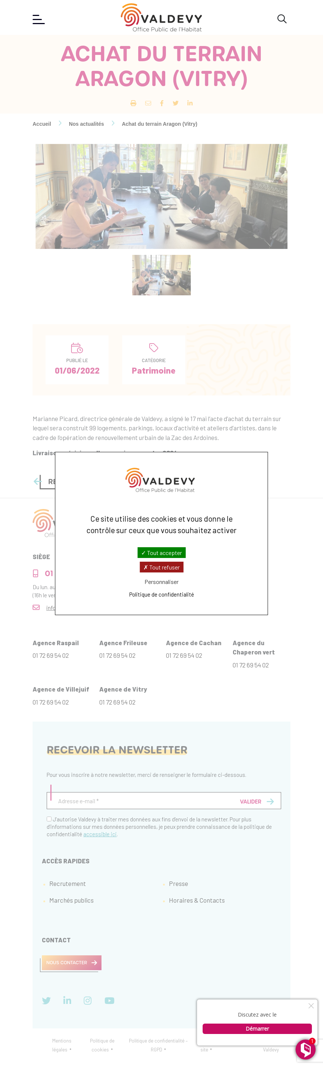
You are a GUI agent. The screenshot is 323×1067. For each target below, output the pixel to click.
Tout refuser (161, 567)
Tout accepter (161, 552)
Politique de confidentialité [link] (161, 594)
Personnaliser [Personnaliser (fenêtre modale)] (161, 581)
